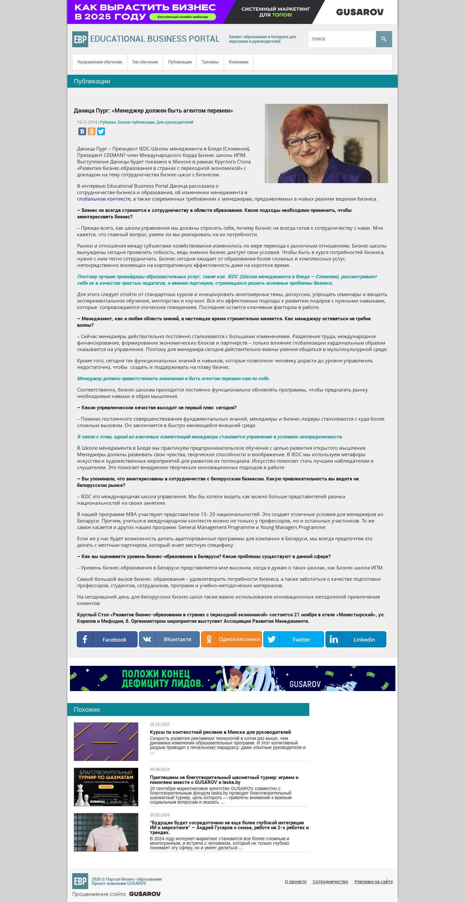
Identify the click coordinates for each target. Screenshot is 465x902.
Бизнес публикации (136, 122)
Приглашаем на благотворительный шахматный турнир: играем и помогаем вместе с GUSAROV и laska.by (224, 779)
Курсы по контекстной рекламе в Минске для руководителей (220, 732)
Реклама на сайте (374, 881)
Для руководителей (174, 122)
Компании (238, 62)
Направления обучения (99, 62)
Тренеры (210, 62)
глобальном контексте (103, 198)
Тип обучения (145, 62)
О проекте (295, 881)
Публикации (180, 62)
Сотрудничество (330, 881)
